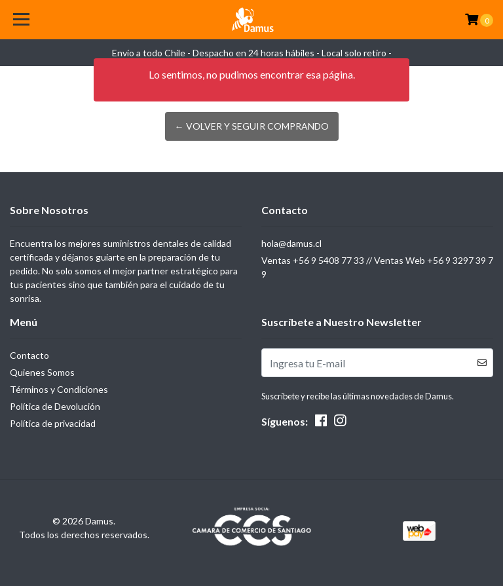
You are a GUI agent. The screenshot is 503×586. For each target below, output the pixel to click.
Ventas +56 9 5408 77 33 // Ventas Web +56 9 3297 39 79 (377, 267)
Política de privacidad (53, 423)
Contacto (29, 355)
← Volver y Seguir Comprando (252, 126)
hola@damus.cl (291, 243)
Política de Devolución (55, 406)
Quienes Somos (42, 372)
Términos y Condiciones (59, 389)
